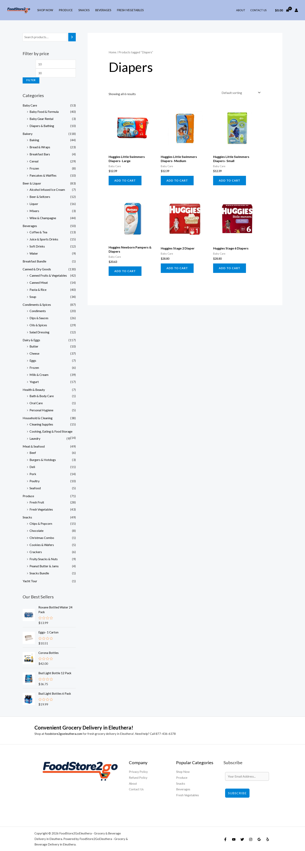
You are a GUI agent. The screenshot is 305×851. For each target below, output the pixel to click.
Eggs (33, 360)
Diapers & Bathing (42, 126)
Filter (31, 80)
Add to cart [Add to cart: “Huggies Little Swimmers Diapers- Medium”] (177, 180)
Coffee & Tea (38, 232)
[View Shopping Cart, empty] (282, 10)
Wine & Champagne (43, 218)
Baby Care (30, 105)
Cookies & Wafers (42, 545)
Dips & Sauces (39, 318)
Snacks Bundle (39, 573)
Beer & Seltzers (40, 196)
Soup (33, 296)
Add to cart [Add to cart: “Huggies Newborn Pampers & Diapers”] (125, 271)
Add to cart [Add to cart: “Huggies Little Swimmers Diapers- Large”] (125, 180)
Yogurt (34, 382)
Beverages (103, 10)
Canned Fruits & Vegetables (48, 275)
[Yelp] (267, 839)
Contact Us (258, 10)
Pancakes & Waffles (43, 175)
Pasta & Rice (38, 289)
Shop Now (45, 10)
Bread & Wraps (40, 147)
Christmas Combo (42, 538)
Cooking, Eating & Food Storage (51, 431)
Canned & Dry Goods (37, 269)
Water (34, 253)
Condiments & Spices (37, 304)
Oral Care (36, 403)
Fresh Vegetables (130, 10)
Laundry (35, 438)
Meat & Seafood (34, 446)
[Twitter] (242, 839)
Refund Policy (138, 777)
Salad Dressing (39, 332)
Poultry (35, 481)
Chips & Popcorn (41, 523)
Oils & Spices (38, 325)
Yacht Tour (30, 581)
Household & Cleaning (38, 418)
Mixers (34, 211)
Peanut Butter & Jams (44, 566)
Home (112, 52)
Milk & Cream (39, 374)
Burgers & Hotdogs (43, 460)
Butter (34, 346)
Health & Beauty (34, 389)
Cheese (34, 353)
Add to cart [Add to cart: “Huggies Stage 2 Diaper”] (177, 268)
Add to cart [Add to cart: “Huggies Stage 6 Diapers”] (229, 268)
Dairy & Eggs (31, 340)
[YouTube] (234, 839)
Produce (66, 10)
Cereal (34, 161)
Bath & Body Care (42, 396)
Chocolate (36, 530)
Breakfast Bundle (34, 261)
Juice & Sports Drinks (44, 239)
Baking (34, 140)
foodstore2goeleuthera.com (63, 733)
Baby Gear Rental (41, 119)
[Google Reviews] (259, 839)
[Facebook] (225, 839)
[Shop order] (240, 92)
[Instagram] (250, 839)
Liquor (34, 204)
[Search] (72, 37)
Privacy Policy (138, 771)
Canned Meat (39, 282)
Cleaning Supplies (41, 424)
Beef (33, 452)
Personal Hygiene (41, 410)
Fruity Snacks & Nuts (44, 559)
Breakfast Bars (40, 154)
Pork (33, 474)
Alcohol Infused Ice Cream (47, 189)
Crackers (36, 552)
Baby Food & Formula (44, 111)
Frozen (34, 168)
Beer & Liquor (32, 183)
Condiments (38, 311)
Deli (32, 467)
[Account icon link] (296, 10)
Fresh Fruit (37, 502)
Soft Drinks (37, 246)
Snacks (84, 10)
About (240, 10)
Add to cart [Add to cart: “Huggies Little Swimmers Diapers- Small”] (229, 180)
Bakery (27, 133)
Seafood (35, 488)
